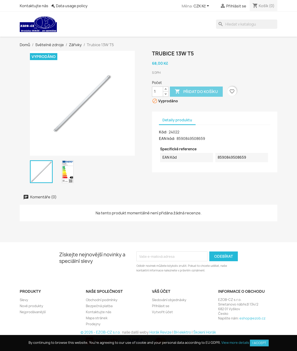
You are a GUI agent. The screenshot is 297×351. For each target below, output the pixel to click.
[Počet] (157, 92)
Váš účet (161, 291)
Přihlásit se (160, 306)
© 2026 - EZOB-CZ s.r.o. (101, 332)
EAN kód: (167, 138)
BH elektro (182, 332)
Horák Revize (160, 332)
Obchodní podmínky (101, 300)
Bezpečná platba (99, 306)
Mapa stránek (96, 318)
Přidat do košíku (196, 92)
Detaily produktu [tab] (177, 120)
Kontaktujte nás (34, 5)
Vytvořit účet (162, 312)
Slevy (24, 300)
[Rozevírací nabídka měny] (202, 6)
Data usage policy (71, 5)
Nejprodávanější (33, 312)
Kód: (163, 132)
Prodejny (93, 324)
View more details (235, 342)
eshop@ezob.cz (252, 318)
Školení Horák (204, 332)
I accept (259, 343)
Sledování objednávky (169, 300)
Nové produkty (31, 306)
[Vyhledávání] (246, 24)
